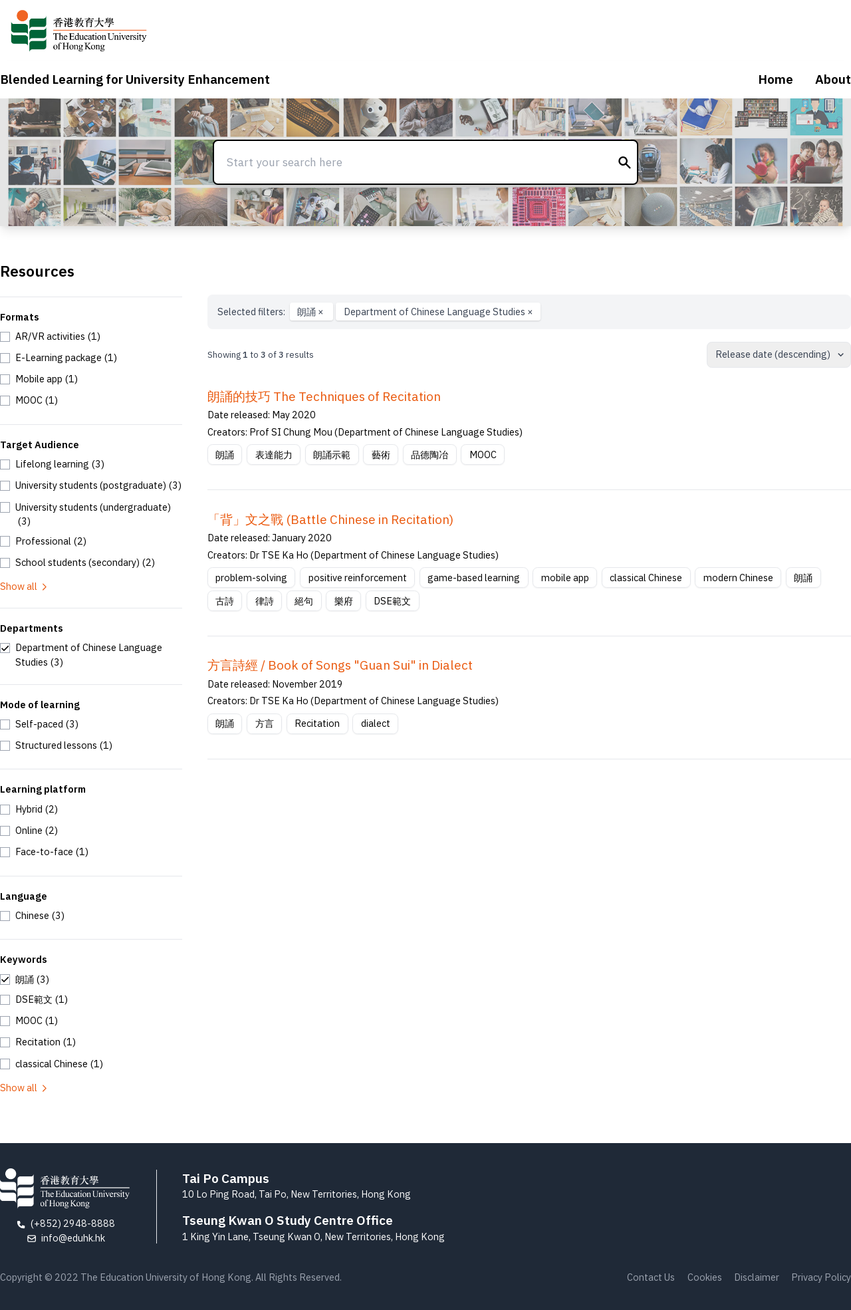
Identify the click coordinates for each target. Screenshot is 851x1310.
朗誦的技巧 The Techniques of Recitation (324, 396)
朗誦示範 (331, 454)
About (833, 79)
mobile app (565, 577)
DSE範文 (392, 600)
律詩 (264, 600)
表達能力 (274, 454)
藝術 (381, 454)
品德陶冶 (429, 454)
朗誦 (311, 311)
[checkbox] (50, 336)
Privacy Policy (821, 1277)
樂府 (343, 600)
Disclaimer (756, 1277)
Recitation (317, 723)
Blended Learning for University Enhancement (135, 79)
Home (775, 79)
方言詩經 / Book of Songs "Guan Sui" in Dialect (340, 665)
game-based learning (473, 577)
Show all (24, 586)
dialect (375, 723)
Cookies (704, 1277)
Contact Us (651, 1277)
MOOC (483, 454)
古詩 (224, 600)
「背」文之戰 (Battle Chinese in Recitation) (330, 519)
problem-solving (251, 577)
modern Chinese (738, 577)
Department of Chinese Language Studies (438, 311)
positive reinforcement (357, 577)
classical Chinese (646, 577)
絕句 (304, 600)
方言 (264, 723)
